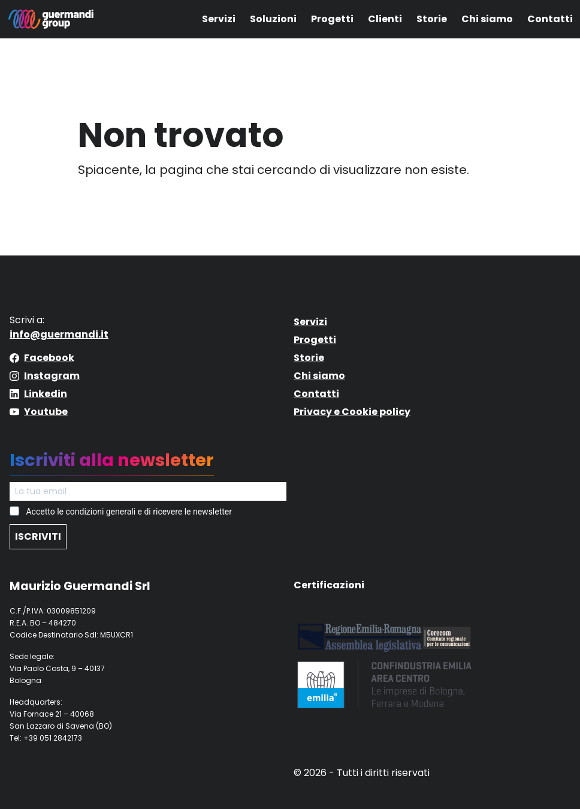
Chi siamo (487, 19)
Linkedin (45, 394)
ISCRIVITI (38, 536)
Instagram (52, 376)
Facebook (49, 358)
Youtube (46, 412)
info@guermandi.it (59, 334)
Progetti (332, 19)
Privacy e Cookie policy (352, 412)
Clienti (385, 19)
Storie (431, 19)
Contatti (550, 19)
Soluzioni (273, 19)
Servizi (218, 19)
